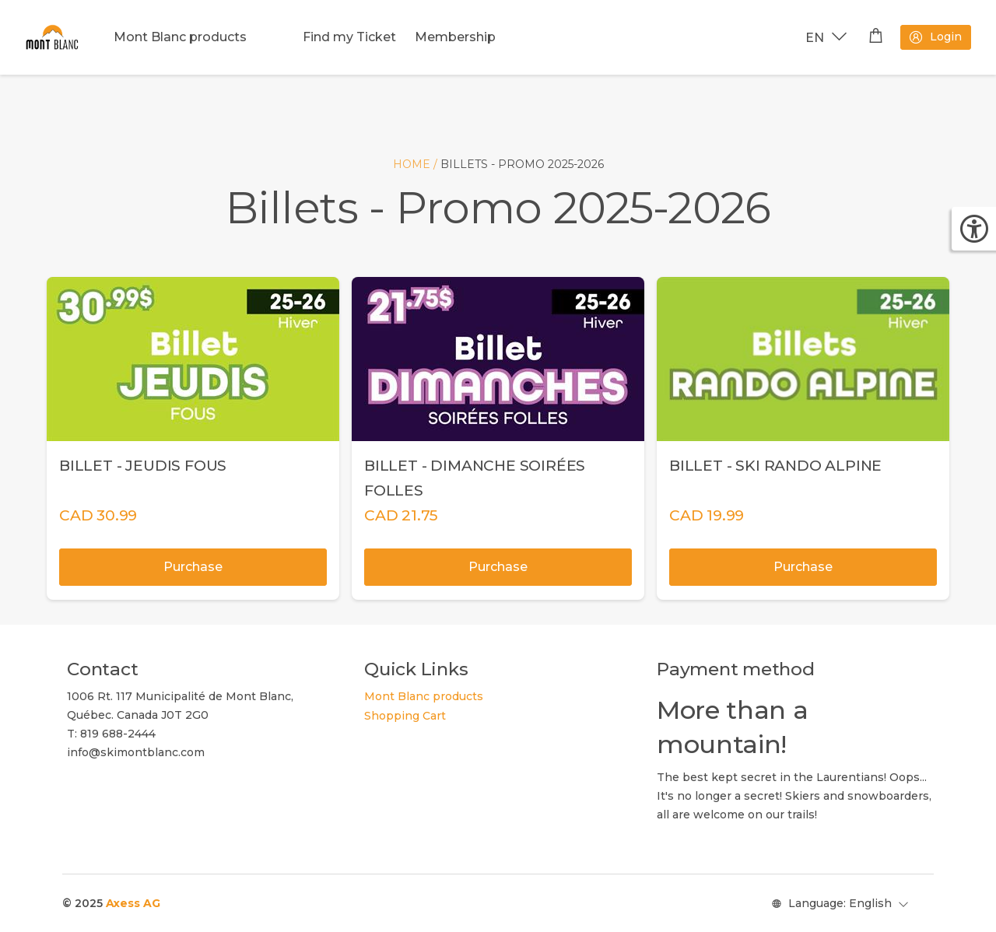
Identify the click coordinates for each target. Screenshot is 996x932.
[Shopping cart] (876, 37)
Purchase (193, 566)
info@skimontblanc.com (136, 752)
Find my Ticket (349, 37)
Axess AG (133, 903)
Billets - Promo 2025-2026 (522, 164)
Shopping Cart (405, 716)
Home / (416, 164)
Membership (455, 37)
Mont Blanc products (180, 37)
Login (935, 37)
